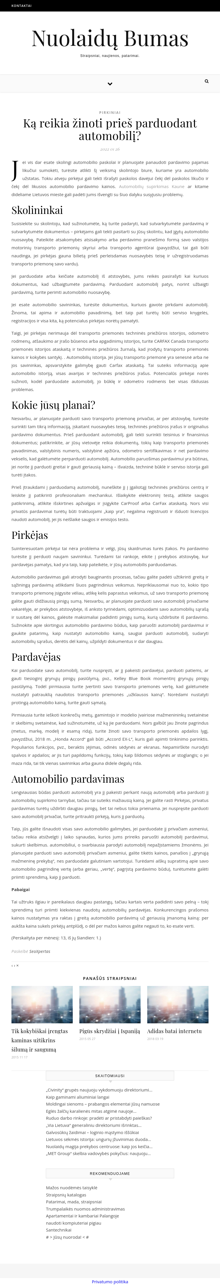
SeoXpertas (39, 951)
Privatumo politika (110, 1281)
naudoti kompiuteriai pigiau (73, 1223)
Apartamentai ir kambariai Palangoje (82, 1216)
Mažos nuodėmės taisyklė (71, 1187)
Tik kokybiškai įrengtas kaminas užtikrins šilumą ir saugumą (39, 1040)
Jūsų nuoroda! (67, 1237)
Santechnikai (58, 1230)
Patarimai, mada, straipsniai (73, 1201)
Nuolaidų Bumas (110, 37)
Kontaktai (21, 5)
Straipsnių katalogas (66, 1195)
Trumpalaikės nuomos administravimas (85, 1209)
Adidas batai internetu (174, 1031)
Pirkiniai (110, 112)
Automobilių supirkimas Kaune (151, 186)
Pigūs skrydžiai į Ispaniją (109, 1031)
